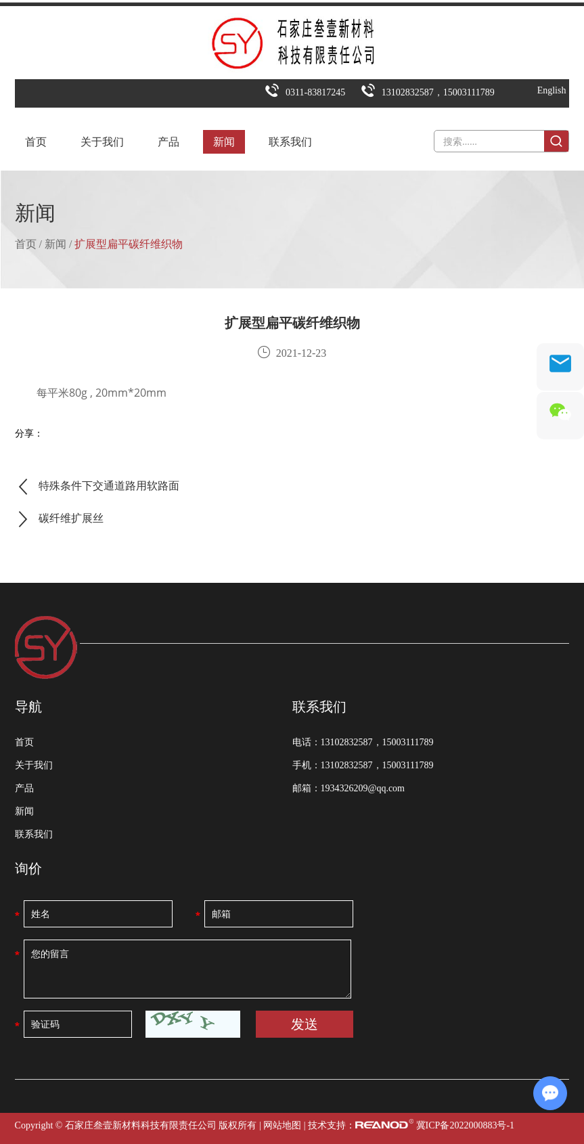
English (551, 90)
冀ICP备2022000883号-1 (465, 1125)
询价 (28, 868)
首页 (36, 142)
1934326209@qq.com (363, 788)
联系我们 (290, 142)
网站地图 (282, 1125)
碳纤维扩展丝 (71, 518)
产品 (168, 142)
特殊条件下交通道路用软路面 (109, 485)
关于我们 (102, 142)
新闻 (224, 142)
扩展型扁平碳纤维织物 (128, 244)
